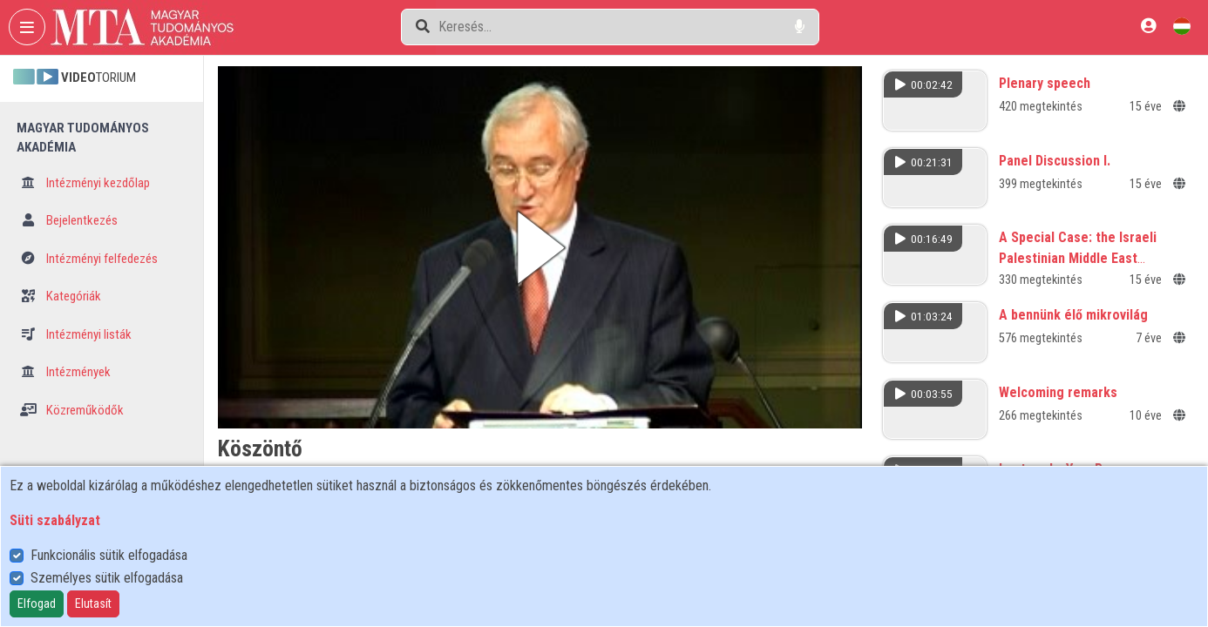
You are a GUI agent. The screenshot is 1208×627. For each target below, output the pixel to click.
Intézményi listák (76, 334)
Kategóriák (60, 296)
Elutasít (93, 603)
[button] (540, 247)
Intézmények (65, 372)
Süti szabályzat (55, 520)
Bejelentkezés (69, 220)
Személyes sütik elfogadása (107, 578)
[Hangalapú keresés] (799, 26)
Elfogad (36, 603)
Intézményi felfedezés (89, 258)
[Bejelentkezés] (1148, 26)
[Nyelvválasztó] (1182, 26)
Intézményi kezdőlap (85, 183)
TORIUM (74, 77)
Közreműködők (72, 410)
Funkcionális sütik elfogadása (109, 555)
